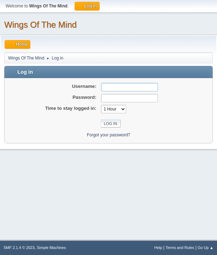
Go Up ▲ (205, 247)
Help (158, 247)
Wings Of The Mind (40, 24)
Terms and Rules (180, 247)
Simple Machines (51, 247)
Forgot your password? (108, 134)
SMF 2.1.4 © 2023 (19, 247)
